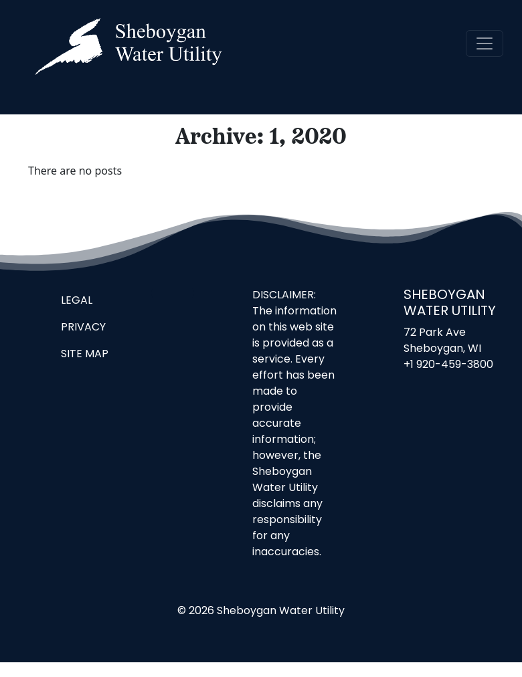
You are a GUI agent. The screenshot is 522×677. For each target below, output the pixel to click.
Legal (76, 301)
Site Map (84, 354)
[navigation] (484, 43)
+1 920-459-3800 (448, 365)
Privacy (83, 327)
